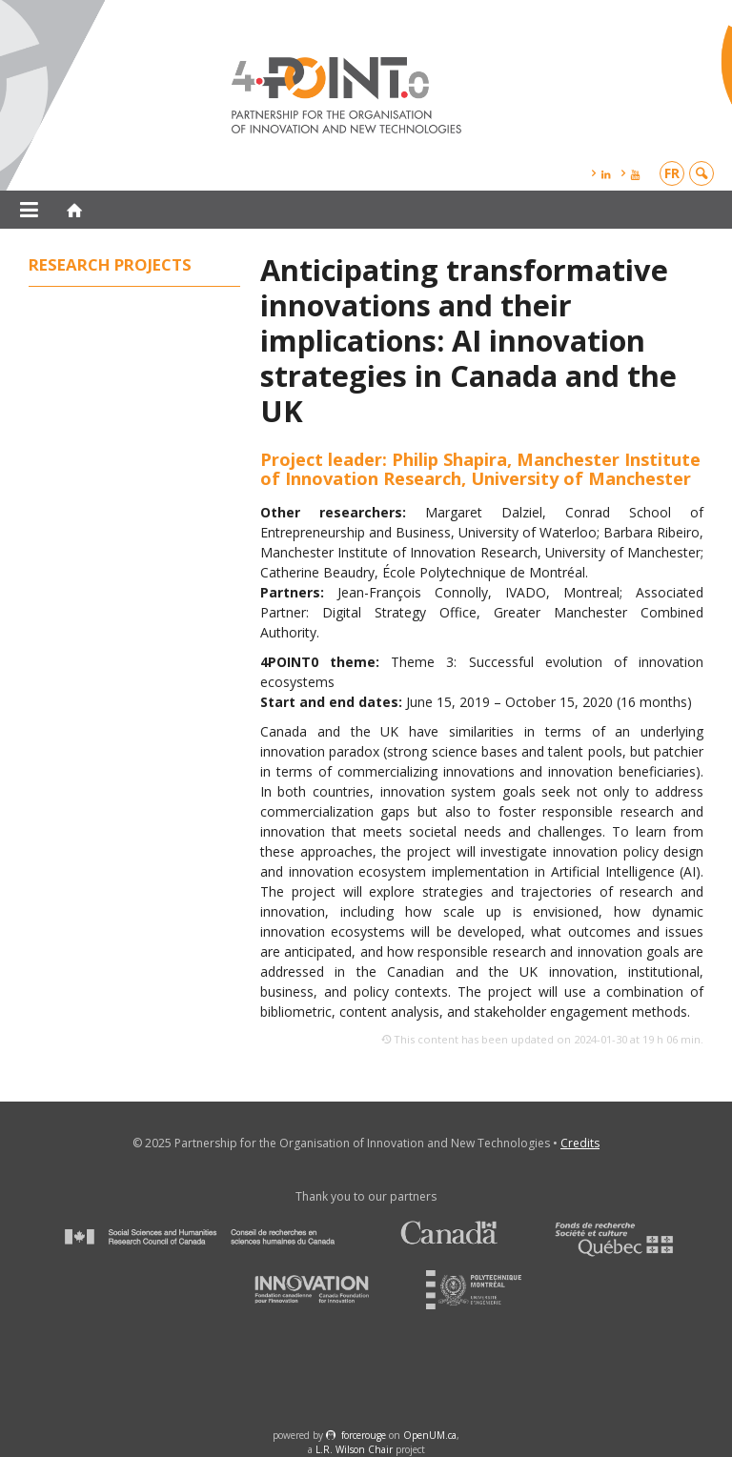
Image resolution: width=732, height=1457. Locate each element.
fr (672, 173)
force (363, 1435)
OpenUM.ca (430, 1435)
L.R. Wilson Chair (354, 1449)
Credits (580, 1143)
